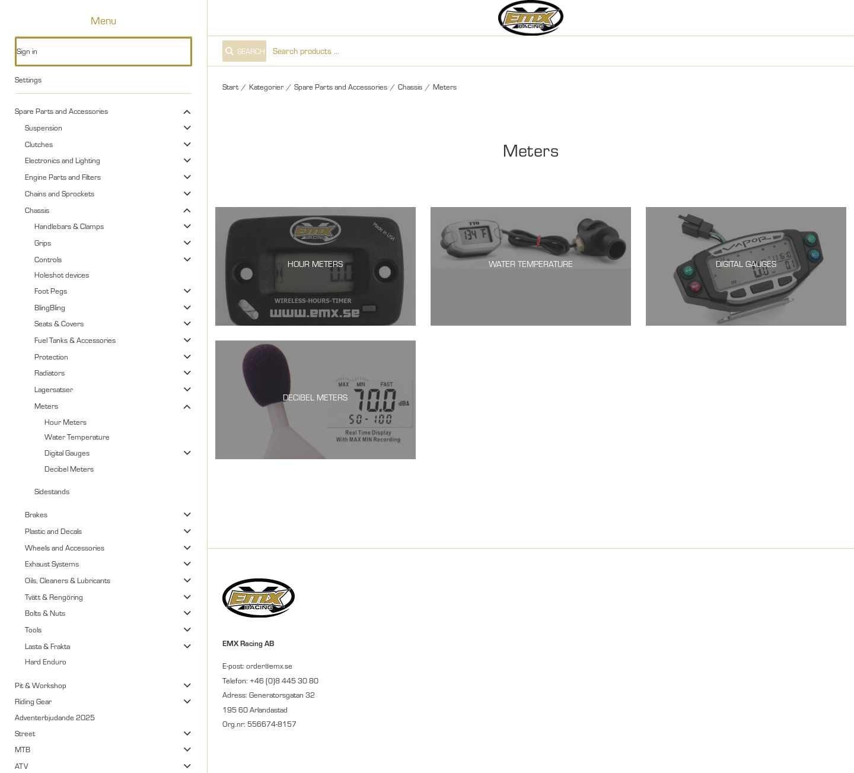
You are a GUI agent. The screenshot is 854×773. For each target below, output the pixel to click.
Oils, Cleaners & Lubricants (67, 580)
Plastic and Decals (53, 531)
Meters (46, 406)
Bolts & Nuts (45, 613)
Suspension (43, 127)
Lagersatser (53, 389)
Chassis (37, 210)
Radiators (49, 372)
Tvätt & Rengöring (54, 597)
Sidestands (51, 491)
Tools (33, 629)
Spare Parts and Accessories (61, 111)
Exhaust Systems (52, 563)
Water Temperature (77, 436)
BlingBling (49, 307)
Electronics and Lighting (62, 160)
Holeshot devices (61, 274)
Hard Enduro (45, 661)
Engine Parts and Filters (63, 177)
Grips (42, 242)
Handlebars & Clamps (69, 226)
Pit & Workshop (40, 685)
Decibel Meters (69, 468)
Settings (28, 79)
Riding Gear (33, 701)
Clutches (39, 144)
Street (25, 733)
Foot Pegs (50, 290)
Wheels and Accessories (64, 547)
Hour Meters (65, 422)
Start (230, 86)
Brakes (36, 514)
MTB (22, 749)
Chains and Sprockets (59, 193)
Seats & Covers (59, 323)
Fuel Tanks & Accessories (75, 340)
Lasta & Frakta (47, 646)
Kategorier (266, 86)
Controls (48, 259)
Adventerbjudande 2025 (55, 717)
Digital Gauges (67, 452)
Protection (51, 356)
